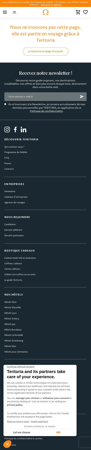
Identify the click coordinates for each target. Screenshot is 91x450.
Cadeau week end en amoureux (20, 258)
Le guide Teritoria (13, 280)
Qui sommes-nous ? (14, 146)
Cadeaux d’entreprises (15, 197)
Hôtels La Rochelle (13, 335)
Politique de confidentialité (46, 111)
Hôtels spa (9, 324)
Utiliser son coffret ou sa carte (19, 274)
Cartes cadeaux (12, 268)
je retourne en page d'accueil (45, 51)
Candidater (10, 224)
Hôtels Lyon (10, 313)
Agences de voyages (14, 202)
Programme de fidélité (15, 152)
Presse (7, 163)
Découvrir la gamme (51, 4)
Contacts (9, 169)
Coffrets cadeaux (13, 263)
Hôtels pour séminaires (16, 351)
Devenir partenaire (14, 235)
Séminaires (9, 191)
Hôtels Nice (10, 346)
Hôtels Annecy (11, 318)
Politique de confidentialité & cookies (23, 438)
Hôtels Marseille (12, 307)
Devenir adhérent (13, 230)
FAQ (6, 157)
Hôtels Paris (10, 302)
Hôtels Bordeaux (13, 329)
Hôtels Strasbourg (13, 340)
